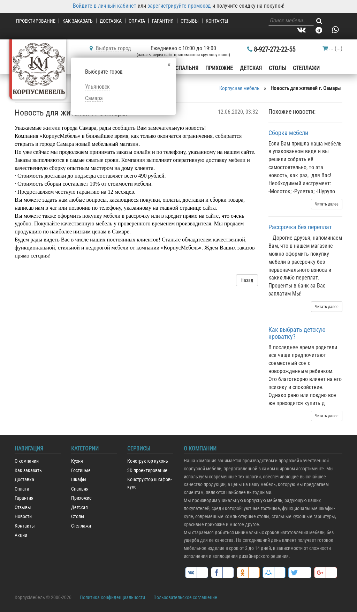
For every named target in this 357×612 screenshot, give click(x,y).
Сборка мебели (288, 132)
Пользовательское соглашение (185, 597)
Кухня (77, 461)
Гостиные (81, 470)
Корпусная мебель (239, 88)
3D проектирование (147, 470)
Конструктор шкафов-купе (149, 483)
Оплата (137, 21)
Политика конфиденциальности (112, 597)
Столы (277, 68)
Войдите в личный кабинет (104, 5)
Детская (251, 68)
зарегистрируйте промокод (179, 5)
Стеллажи (306, 68)
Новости (23, 517)
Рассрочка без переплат (300, 227)
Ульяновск (97, 86)
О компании (27, 461)
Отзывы (190, 21)
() (332, 48)
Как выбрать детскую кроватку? (297, 333)
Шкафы (78, 480)
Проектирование (35, 21)
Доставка (111, 21)
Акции (21, 535)
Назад (247, 280)
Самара (94, 98)
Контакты (217, 21)
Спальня (186, 68)
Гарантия (163, 21)
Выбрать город (113, 48)
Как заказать (77, 21)
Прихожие (219, 68)
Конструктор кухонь (147, 461)
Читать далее (327, 204)
